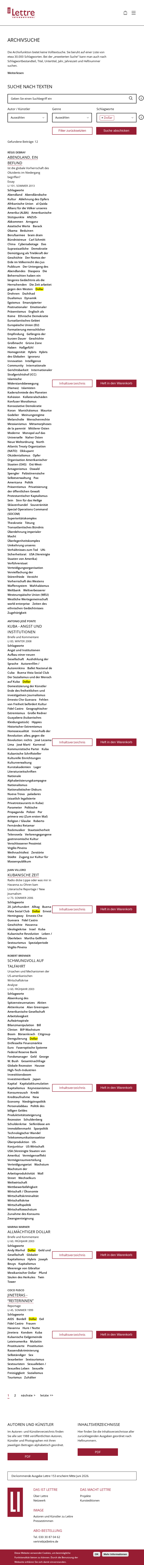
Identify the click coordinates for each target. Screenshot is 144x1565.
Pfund (43, 1273)
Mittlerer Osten (38, 428)
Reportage (14, 1306)
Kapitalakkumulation (34, 1083)
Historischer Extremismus (25, 726)
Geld (33, 1056)
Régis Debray (17, 152)
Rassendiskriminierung (23, 1350)
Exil (41, 1319)
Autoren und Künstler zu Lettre (53, 1516)
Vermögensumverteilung (24, 1160)
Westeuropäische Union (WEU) (28, 595)
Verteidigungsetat (20, 1164)
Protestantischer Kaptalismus (27, 496)
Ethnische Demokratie (33, 316)
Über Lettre (40, 1496)
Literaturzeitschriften (22, 771)
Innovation (15, 361)
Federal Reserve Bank (22, 1052)
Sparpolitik (41, 1128)
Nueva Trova (16, 794)
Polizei (30, 812)
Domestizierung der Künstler (27, 686)
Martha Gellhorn (35, 938)
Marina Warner (19, 1227)
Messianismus (17, 424)
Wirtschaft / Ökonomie (23, 1191)
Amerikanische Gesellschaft (26, 1011)
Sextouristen (16, 1364)
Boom (11, 1034)
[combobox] (27, 117)
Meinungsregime (33, 415)
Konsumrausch (18, 1092)
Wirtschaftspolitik (19, 1205)
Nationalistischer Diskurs (24, 789)
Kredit (35, 1092)
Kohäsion (14, 397)
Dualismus (15, 298)
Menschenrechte (38, 419)
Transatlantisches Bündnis (26, 527)
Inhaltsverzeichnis (72, 383)
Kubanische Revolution (23, 934)
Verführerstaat (18, 563)
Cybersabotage (28, 244)
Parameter (15, 807)
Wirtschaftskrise (18, 1200)
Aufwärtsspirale (18, 1020)
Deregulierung (17, 1038)
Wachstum (41, 1164)
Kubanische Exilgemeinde (25, 1337)
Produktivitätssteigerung (24, 1115)
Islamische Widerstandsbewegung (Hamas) (23, 383)
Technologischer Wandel (24, 1133)
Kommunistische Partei (23, 749)
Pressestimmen (43, 1521)
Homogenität (16, 352)
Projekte (85, 1496)
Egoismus (14, 302)
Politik (29, 482)
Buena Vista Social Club (33, 672)
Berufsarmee (16, 235)
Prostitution (35, 1346)
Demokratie (39, 248)
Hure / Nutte (31, 1328)
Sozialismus (35, 1373)
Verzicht (32, 577)
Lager (37, 767)
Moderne (14, 433)
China (12, 244)
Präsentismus (17, 487)
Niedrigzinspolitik (34, 1101)
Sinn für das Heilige (29, 500)
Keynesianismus (39, 1088)
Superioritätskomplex (22, 518)
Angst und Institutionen (24, 650)
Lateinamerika (17, 1341)
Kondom (26, 1332)
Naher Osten (34, 437)
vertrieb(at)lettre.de (45, 1541)
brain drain (35, 235)
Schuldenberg (33, 1119)
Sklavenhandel (18, 505)
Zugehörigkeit (17, 613)
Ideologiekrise (17, 929)
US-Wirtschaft (35, 1146)
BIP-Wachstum (30, 1029)
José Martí (23, 744)
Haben (12, 347)
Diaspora (34, 271)
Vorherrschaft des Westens (26, 581)
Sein (10, 500)
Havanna (31, 925)
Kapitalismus (16, 1088)
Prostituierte (16, 1346)
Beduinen (26, 230)
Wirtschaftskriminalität (23, 1196)
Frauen (31, 1323)
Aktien (41, 1002)
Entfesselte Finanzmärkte (25, 1043)
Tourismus (15, 1377)
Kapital (12, 1083)
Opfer (36, 455)
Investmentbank (19, 1079)
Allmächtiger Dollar (29, 1231)
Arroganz (32, 221)
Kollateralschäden (35, 397)
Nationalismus (17, 785)
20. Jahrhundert (18, 907)
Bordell (21, 1319)
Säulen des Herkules (21, 1277)
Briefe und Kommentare (23, 637)
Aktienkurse (16, 1007)
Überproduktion (18, 1142)
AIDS (11, 1319)
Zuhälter (30, 1377)
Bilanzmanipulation (21, 1025)
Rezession (14, 1119)
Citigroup (44, 1034)
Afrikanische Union (20, 203)
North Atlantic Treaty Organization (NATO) (27, 446)
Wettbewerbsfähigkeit (23, 1187)
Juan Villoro (17, 870)
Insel (32, 929)
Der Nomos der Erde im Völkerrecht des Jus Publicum (27, 262)
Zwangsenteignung (21, 1218)
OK (97, 1554)
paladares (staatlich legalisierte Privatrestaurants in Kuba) (26, 798)
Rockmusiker (16, 830)
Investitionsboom (19, 1074)
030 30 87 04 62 (49, 1537)
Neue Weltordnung (21, 442)
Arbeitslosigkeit (18, 1016)
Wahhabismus (39, 586)
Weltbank (14, 590)
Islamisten (28, 388)
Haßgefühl (26, 347)
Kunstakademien (19, 767)
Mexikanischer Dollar (22, 1273)
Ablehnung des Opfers (34, 199)
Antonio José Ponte (22, 621)
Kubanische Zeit (23, 874)
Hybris (32, 352)
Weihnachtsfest (18, 852)
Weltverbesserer (34, 590)
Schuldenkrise (17, 1124)
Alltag (36, 907)
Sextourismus (17, 943)
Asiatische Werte (19, 226)
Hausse (40, 1065)
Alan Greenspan (38, 1007)
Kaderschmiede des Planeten (27, 392)
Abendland (15, 194)
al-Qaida (41, 203)
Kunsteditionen (90, 1500)
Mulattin (36, 1341)
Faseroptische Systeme (31, 1047)
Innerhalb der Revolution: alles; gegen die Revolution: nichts (29, 735)
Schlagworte (105, 109)
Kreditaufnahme (19, 1097)
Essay (11, 181)
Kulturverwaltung (20, 762)
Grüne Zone (34, 343)
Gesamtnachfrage (33, 1061)
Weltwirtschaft (17, 1182)
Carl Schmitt (37, 239)
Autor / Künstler (19, 109)
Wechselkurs (27, 1178)
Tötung (29, 523)
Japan (37, 1079)
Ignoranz (34, 356)
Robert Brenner (19, 955)
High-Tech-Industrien (22, 1070)
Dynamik (30, 298)
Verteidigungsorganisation (25, 568)
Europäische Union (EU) (23, 325)
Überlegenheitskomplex (24, 541)
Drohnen (14, 293)
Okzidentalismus (19, 455)
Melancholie (16, 419)
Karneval (39, 744)
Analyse (12, 985)
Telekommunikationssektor (26, 1137)
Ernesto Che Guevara (22, 699)
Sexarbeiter (15, 1359)
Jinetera (13, 1332)
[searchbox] (27, 117)
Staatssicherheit (39, 830)
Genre (56, 109)
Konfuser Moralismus (22, 401)
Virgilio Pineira (17, 848)
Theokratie (15, 523)
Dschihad (28, 293)
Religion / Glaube (19, 821)
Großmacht (15, 343)
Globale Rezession (20, 1065)
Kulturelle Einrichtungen (24, 758)
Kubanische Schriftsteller (24, 753)
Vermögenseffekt (34, 1155)
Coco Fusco (16, 1290)
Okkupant (27, 451)
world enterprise (19, 604)
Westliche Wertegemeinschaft (28, 599)
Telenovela (15, 834)
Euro (11, 1047)
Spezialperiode (38, 943)
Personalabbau (18, 1106)
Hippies (37, 722)
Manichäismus (28, 410)
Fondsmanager (18, 1056)
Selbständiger (17, 1355)
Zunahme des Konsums (24, 1214)
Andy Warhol (16, 1250)
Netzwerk (39, 1500)
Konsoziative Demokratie (25, 406)
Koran (12, 410)
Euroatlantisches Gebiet (24, 320)
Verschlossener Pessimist (24, 843)
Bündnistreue (17, 239)
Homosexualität (18, 731)
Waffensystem (17, 586)
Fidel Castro (15, 708)
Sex (30, 1355)
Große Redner (37, 713)
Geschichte (36, 338)
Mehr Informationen (115, 1554)
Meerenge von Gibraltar (24, 1268)
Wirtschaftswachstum (22, 1209)
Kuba (45, 749)
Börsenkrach (26, 1034)
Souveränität (39, 505)
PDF (28, 1456)
